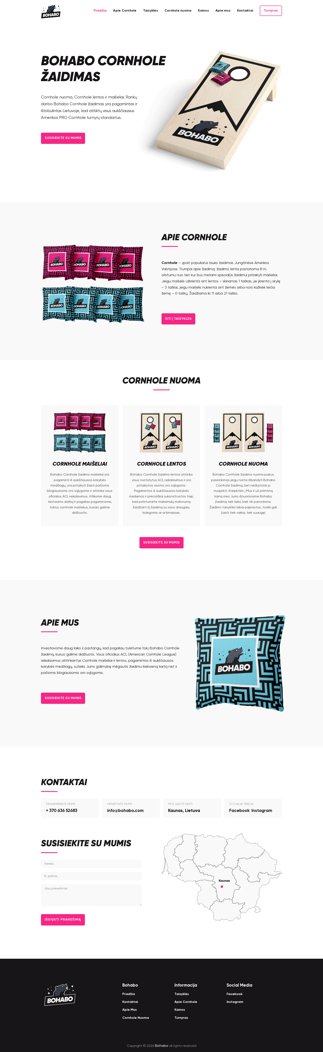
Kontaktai (245, 10)
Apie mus (223, 10)
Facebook (239, 810)
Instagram (262, 810)
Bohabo (161, 1045)
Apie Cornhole (124, 10)
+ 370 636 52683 (61, 810)
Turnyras (271, 10)
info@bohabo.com (125, 810)
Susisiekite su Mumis (66, 138)
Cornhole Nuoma (135, 1017)
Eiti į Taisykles (180, 319)
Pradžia (100, 10)
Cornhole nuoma (178, 10)
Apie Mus (129, 1009)
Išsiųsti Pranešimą (65, 919)
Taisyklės (150, 10)
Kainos (203, 10)
